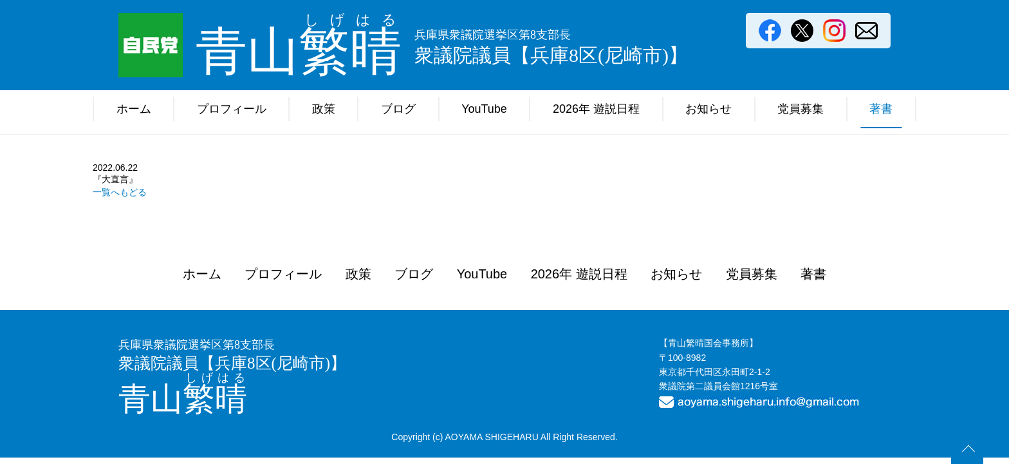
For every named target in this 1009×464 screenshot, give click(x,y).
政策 (323, 109)
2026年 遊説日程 (596, 109)
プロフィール (231, 109)
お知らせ (708, 109)
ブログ (398, 109)
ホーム (133, 109)
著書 (881, 109)
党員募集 (800, 109)
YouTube (484, 109)
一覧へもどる (120, 192)
